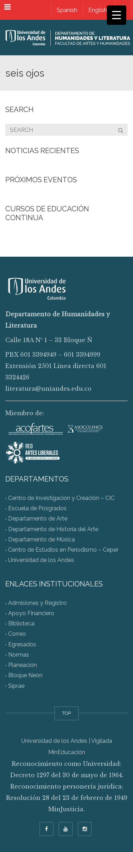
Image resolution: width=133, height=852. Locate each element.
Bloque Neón (25, 675)
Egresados (22, 644)
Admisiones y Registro (37, 603)
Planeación (22, 665)
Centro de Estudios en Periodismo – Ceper (63, 550)
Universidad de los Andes (41, 560)
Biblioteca (21, 623)
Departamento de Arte (37, 519)
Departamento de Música (41, 539)
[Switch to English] (97, 10)
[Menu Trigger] (116, 15)
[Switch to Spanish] (67, 10)
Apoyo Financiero (31, 613)
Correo (17, 634)
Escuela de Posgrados (37, 508)
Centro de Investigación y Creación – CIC (61, 498)
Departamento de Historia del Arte (53, 529)
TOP (66, 713)
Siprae (16, 686)
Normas (18, 654)
